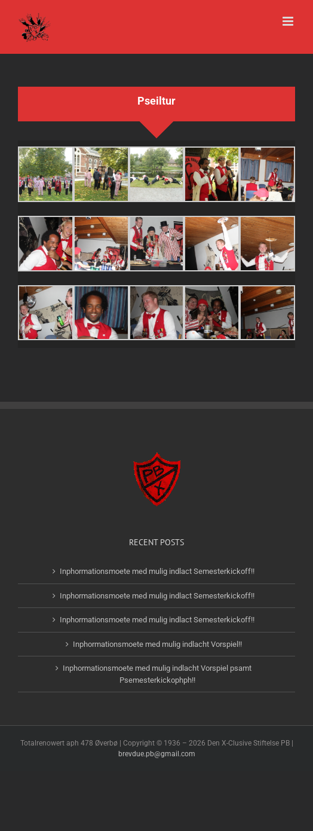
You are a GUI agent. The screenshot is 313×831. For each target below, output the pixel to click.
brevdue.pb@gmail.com (156, 754)
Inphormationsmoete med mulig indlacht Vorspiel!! (157, 644)
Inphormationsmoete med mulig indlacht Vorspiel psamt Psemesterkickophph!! (157, 674)
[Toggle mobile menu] (289, 21)
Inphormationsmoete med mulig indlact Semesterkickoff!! (157, 571)
